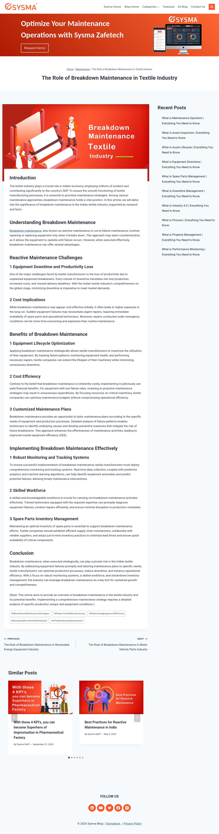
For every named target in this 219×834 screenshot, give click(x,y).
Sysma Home (112, 6)
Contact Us (198, 6)
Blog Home (132, 6)
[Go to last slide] (14, 717)
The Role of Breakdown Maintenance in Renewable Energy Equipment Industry (38, 643)
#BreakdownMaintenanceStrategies (30, 613)
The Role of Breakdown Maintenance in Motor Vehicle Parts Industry (113, 643)
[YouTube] (101, 808)
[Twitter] (109, 808)
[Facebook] (118, 808)
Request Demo (36, 48)
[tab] (69, 757)
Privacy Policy (133, 823)
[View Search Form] (212, 7)
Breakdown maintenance (26, 230)
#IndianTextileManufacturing (69, 613)
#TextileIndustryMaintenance (67, 620)
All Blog (183, 6)
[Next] (137, 717)
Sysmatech (113, 823)
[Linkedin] (92, 808)
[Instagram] (127, 808)
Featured (168, 6)
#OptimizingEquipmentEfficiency (106, 613)
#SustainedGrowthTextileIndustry (29, 620)
